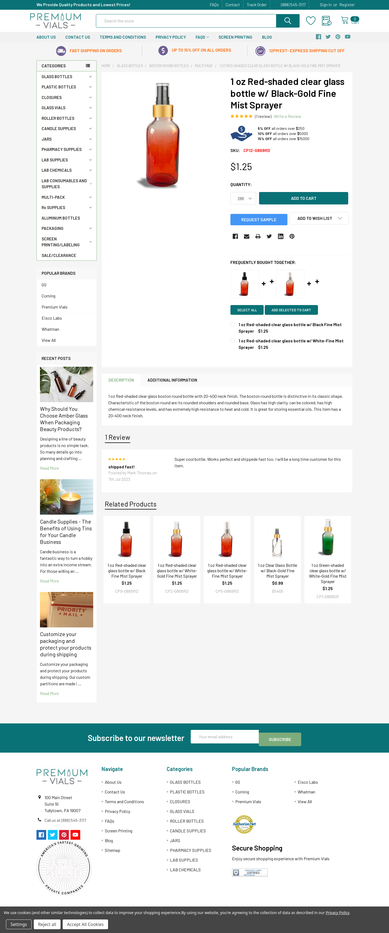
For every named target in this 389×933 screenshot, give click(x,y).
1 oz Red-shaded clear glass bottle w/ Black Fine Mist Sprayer (127, 575)
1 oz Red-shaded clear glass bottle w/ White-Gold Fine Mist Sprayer (177, 575)
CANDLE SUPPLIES (67, 133)
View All (49, 345)
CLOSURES (67, 102)
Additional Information (172, 384)
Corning (48, 300)
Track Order (257, 4)
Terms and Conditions (123, 41)
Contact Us (77, 41)
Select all (247, 314)
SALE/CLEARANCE (59, 260)
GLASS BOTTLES (67, 81)
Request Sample (258, 223)
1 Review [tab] (117, 441)
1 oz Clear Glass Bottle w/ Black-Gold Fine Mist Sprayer (277, 575)
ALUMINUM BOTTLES (61, 222)
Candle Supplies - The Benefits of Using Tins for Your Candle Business (66, 536)
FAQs (214, 4)
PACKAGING (67, 233)
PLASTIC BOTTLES (67, 91)
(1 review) (263, 121)
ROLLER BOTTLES (67, 123)
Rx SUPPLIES (67, 212)
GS (44, 289)
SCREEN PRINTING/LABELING (68, 246)
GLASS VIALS (67, 112)
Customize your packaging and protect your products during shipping (65, 649)
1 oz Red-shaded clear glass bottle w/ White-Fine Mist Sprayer (227, 575)
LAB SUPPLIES (67, 164)
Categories (54, 70)
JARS (67, 143)
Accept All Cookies (85, 924)
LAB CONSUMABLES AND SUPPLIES (68, 188)
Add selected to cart (294, 314)
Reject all (47, 924)
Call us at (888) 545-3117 (65, 822)
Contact (233, 4)
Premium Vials (55, 311)
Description (121, 384)
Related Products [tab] (130, 508)
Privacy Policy (171, 41)
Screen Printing (235, 41)
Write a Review (287, 121)
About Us (46, 41)
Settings (19, 924)
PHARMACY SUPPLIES (67, 154)
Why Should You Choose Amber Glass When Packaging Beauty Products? (64, 423)
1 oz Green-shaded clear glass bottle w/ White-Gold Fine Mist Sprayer (328, 577)
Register (347, 4)
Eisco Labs (52, 322)
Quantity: (241, 189)
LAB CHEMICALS (67, 175)
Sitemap (112, 852)
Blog (267, 41)
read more (49, 472)
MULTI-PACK (67, 202)
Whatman (50, 333)
